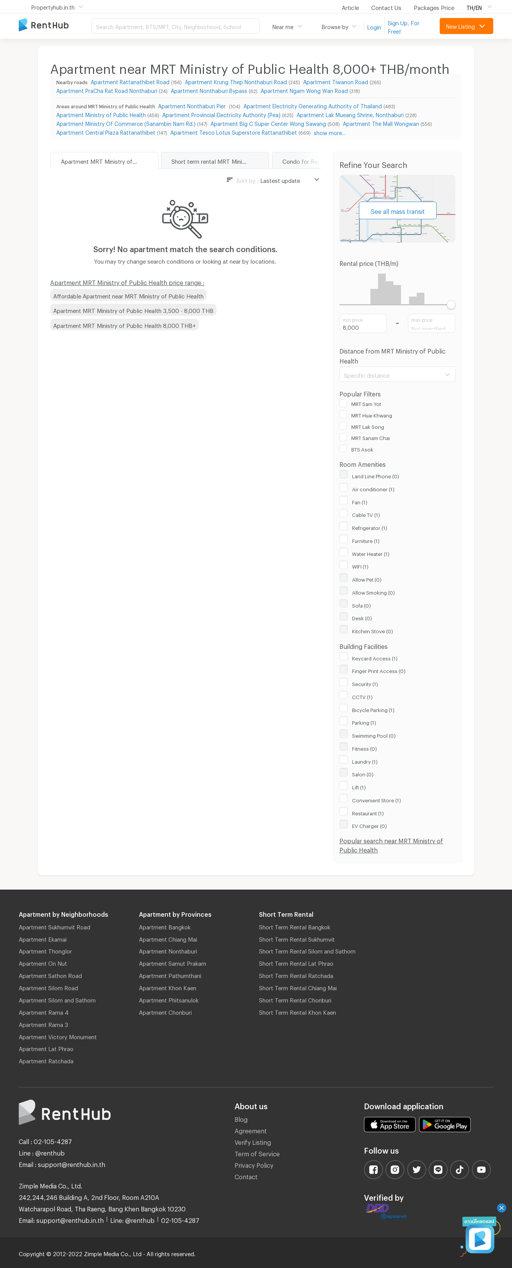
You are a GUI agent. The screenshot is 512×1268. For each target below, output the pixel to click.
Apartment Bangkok (165, 926)
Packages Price (434, 6)
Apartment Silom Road (48, 986)
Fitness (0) (364, 748)
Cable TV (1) (366, 514)
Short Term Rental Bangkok (294, 926)
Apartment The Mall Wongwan (381, 123)
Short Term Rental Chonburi (295, 999)
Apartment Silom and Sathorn (57, 999)
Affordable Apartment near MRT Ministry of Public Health (128, 295)
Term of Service (257, 1152)
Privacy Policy (254, 1164)
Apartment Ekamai (43, 938)
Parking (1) (364, 722)
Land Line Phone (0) (375, 475)
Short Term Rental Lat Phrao (296, 962)
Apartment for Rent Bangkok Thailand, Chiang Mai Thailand (55, 25)
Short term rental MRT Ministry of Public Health (220, 160)
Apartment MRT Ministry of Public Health (109, 160)
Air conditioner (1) (373, 488)
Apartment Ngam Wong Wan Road (304, 90)
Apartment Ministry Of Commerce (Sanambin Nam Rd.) (126, 123)
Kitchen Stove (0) (372, 630)
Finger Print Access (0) (379, 670)
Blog (241, 1118)
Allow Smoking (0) (373, 591)
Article (350, 6)
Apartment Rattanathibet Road (130, 81)
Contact (246, 1175)
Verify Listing (253, 1141)
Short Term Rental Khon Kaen (297, 1011)
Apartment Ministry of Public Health (101, 114)
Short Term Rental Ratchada (296, 974)
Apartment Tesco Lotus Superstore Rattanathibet (233, 131)
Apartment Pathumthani (170, 974)
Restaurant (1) (368, 812)
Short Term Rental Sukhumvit (297, 938)
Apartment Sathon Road (50, 974)
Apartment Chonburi (165, 1011)
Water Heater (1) (371, 553)
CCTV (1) (362, 696)
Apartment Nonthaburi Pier (192, 105)
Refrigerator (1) (369, 527)
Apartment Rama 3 (43, 1023)
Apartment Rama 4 (43, 1011)
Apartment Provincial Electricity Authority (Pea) (221, 114)
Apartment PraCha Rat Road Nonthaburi (106, 90)
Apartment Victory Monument (58, 1035)
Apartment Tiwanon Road (335, 81)
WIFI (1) (360, 565)
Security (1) (365, 683)
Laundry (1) (365, 761)
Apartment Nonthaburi (168, 950)
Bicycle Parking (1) (373, 709)
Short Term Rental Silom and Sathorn (307, 950)
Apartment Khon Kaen (167, 986)
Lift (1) (359, 786)
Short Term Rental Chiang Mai (298, 986)
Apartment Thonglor (45, 950)
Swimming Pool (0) (374, 735)
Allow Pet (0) (367, 578)
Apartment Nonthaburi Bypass (209, 90)
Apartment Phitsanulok (169, 999)
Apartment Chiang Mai (168, 938)
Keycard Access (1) (375, 657)
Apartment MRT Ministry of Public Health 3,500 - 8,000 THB (133, 309)
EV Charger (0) (369, 825)
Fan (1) (359, 501)
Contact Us (386, 6)
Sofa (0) (361, 604)
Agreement (251, 1129)
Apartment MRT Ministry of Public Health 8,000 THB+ (124, 324)
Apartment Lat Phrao (46, 1047)
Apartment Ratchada (46, 1060)
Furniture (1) (366, 540)
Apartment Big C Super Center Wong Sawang (268, 123)
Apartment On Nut (43, 962)
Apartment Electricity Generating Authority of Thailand (312, 105)
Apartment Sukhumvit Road (54, 926)
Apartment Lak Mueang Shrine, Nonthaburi (350, 114)
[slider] (451, 304)
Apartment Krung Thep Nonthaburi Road (236, 81)
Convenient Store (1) (376, 799)
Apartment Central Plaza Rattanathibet (105, 131)
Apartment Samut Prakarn (172, 962)
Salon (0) (362, 773)
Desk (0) (362, 617)
